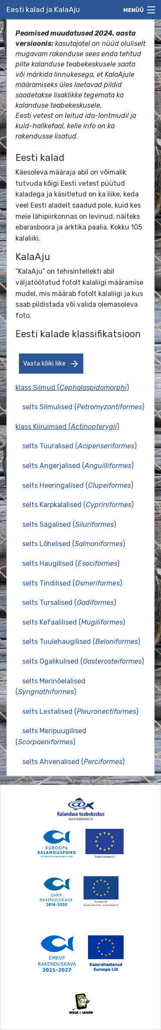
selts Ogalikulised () (83, 661)
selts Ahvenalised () (73, 762)
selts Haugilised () (70, 563)
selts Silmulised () (83, 407)
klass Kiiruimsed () (67, 427)
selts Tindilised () (72, 583)
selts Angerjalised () (78, 466)
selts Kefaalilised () (73, 622)
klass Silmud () (72, 388)
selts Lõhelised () (73, 544)
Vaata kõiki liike (51, 364)
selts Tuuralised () (79, 446)
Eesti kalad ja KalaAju (43, 9)
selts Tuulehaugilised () (81, 641)
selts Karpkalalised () (78, 505)
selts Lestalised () (80, 711)
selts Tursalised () (69, 602)
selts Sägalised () (69, 524)
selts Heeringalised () (77, 485)
